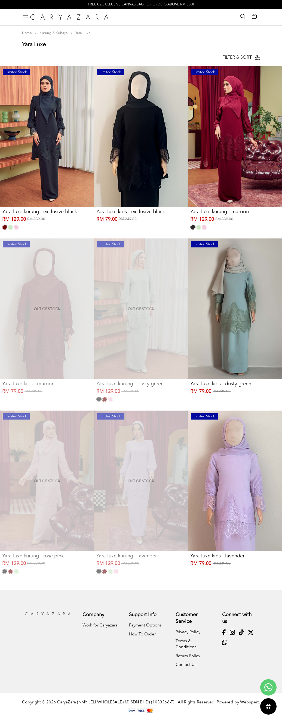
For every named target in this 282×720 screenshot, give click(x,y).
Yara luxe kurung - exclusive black (39, 211)
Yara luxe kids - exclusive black (130, 211)
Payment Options (145, 625)
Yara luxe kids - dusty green (220, 383)
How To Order (142, 634)
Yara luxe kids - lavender (217, 556)
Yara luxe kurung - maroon (219, 211)
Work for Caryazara (100, 625)
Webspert (249, 702)
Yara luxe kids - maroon (28, 383)
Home (27, 33)
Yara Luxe (83, 33)
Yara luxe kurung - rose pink (33, 556)
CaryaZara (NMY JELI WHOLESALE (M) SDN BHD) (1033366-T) (115, 702)
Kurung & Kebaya (53, 33)
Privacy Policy (188, 632)
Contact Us (186, 665)
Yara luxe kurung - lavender (126, 556)
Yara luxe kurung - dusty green (130, 383)
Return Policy (188, 656)
